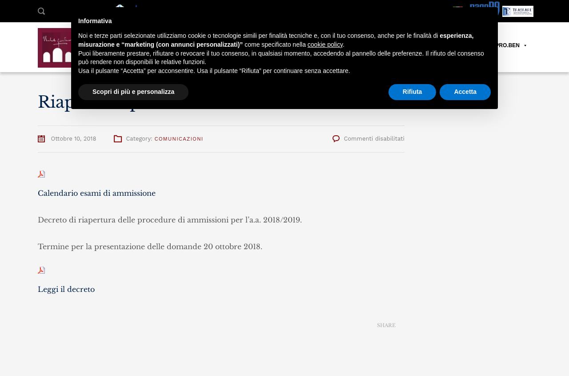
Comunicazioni (178, 139)
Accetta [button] (465, 91)
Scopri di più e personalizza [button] (133, 91)
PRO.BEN (511, 45)
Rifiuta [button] (412, 91)
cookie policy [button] (325, 44)
